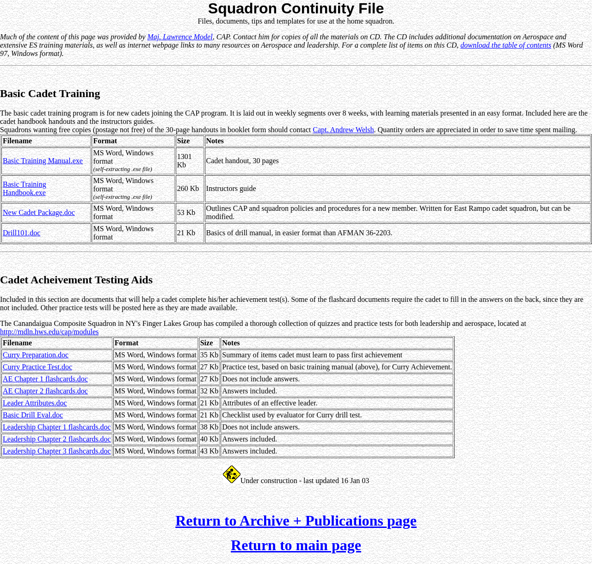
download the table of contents (506, 45)
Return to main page (296, 547)
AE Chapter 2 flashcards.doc (45, 391)
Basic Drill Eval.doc (33, 415)
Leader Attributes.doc (35, 403)
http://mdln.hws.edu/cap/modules (49, 332)
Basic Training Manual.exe (43, 161)
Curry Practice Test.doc (37, 367)
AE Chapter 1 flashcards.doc (45, 379)
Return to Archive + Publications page (296, 523)
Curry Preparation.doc (35, 355)
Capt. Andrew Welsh (343, 130)
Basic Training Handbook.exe (24, 188)
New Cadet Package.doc (39, 212)
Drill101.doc (21, 233)
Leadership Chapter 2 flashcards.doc (57, 439)
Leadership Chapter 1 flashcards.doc (57, 427)
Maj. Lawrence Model (179, 37)
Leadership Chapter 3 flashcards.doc (57, 451)
